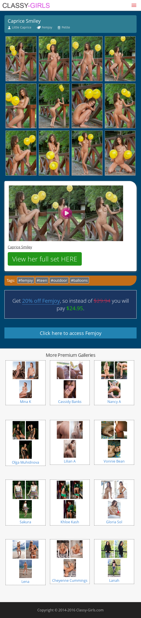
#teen (42, 280)
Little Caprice (21, 27)
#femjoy (25, 280)
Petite (66, 27)
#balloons (79, 280)
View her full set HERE (44, 258)
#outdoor (59, 280)
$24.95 (74, 308)
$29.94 (102, 300)
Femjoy (47, 27)
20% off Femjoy (41, 300)
